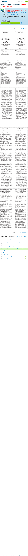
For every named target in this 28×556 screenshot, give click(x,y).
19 (25, 258)
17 (25, 240)
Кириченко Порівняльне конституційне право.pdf (12, 248)
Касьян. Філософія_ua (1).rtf (8, 238)
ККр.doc (4, 250)
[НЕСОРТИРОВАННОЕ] (12, 14)
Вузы (2, 4)
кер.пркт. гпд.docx (6, 244)
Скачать (10, 23)
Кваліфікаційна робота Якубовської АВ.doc (11, 242)
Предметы (8, 4)
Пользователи (16, 4)
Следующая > (24, 28)
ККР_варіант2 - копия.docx (8, 252)
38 (25, 256)
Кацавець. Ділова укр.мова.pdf (8, 240)
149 (25, 246)
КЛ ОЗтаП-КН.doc (6, 254)
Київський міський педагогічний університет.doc (12, 246)
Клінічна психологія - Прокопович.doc (10, 256)
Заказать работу (7, 6)
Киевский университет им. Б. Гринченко (16, 12)
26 (25, 248)
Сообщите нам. (12, 11)
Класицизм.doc (5, 258)
